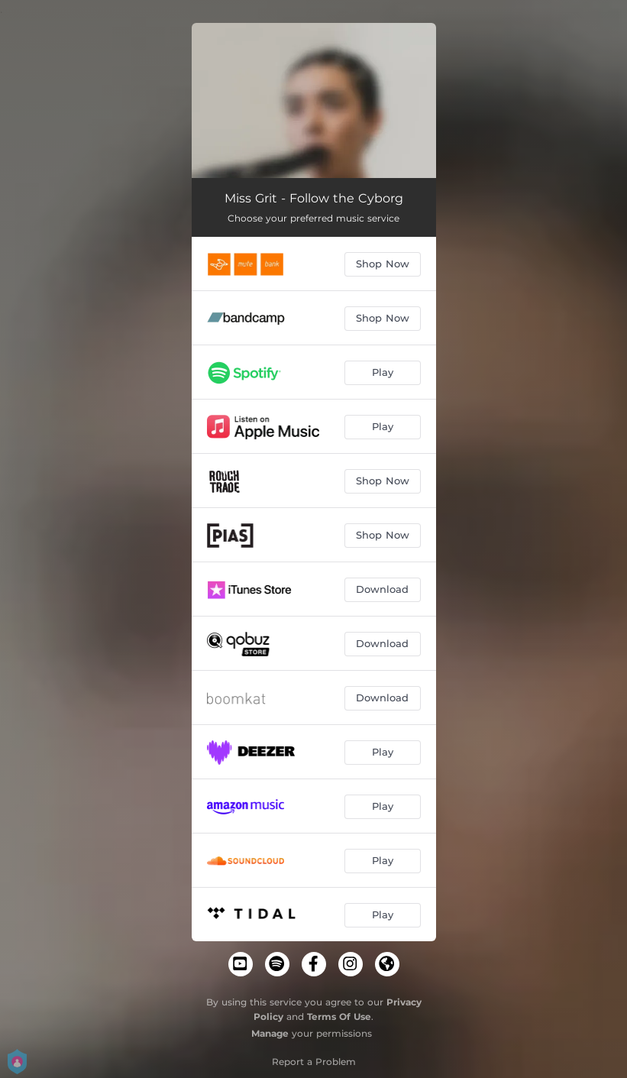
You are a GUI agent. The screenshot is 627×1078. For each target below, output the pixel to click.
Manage (270, 1033)
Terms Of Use (339, 1016)
